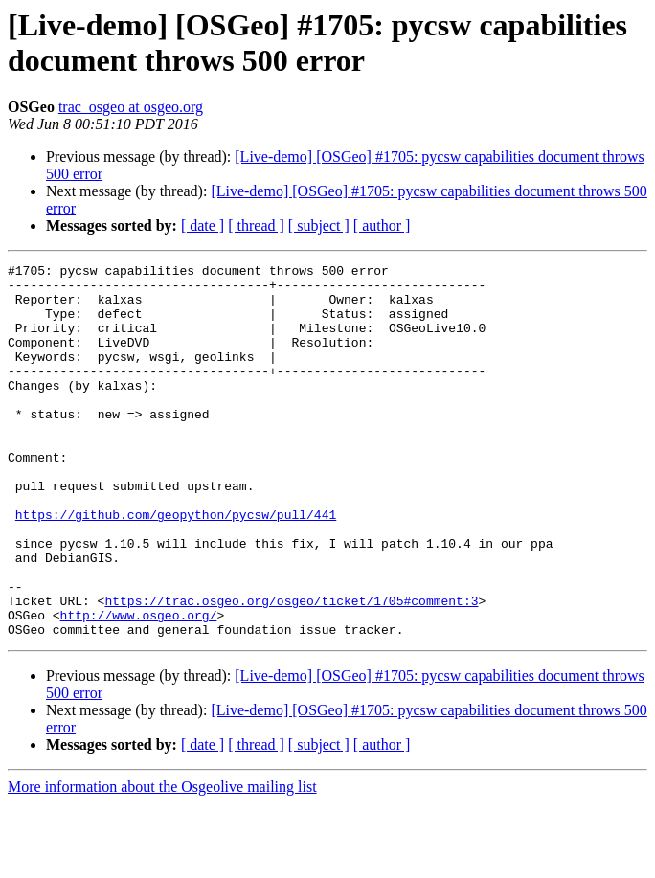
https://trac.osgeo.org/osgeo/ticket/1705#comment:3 (291, 669)
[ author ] (382, 225)
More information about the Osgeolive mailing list (162, 861)
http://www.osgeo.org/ (138, 686)
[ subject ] (319, 225)
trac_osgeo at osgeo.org (130, 107)
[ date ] (202, 225)
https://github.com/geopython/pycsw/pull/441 (175, 565)
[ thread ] (256, 225)
